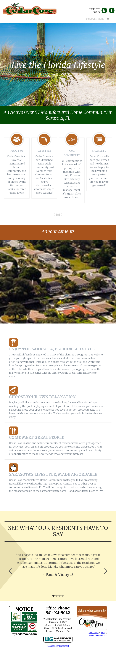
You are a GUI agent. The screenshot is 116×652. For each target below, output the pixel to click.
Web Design (93, 633)
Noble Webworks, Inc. (98, 635)
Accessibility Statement (58, 646)
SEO (103, 633)
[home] (29, 8)
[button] (98, 19)
